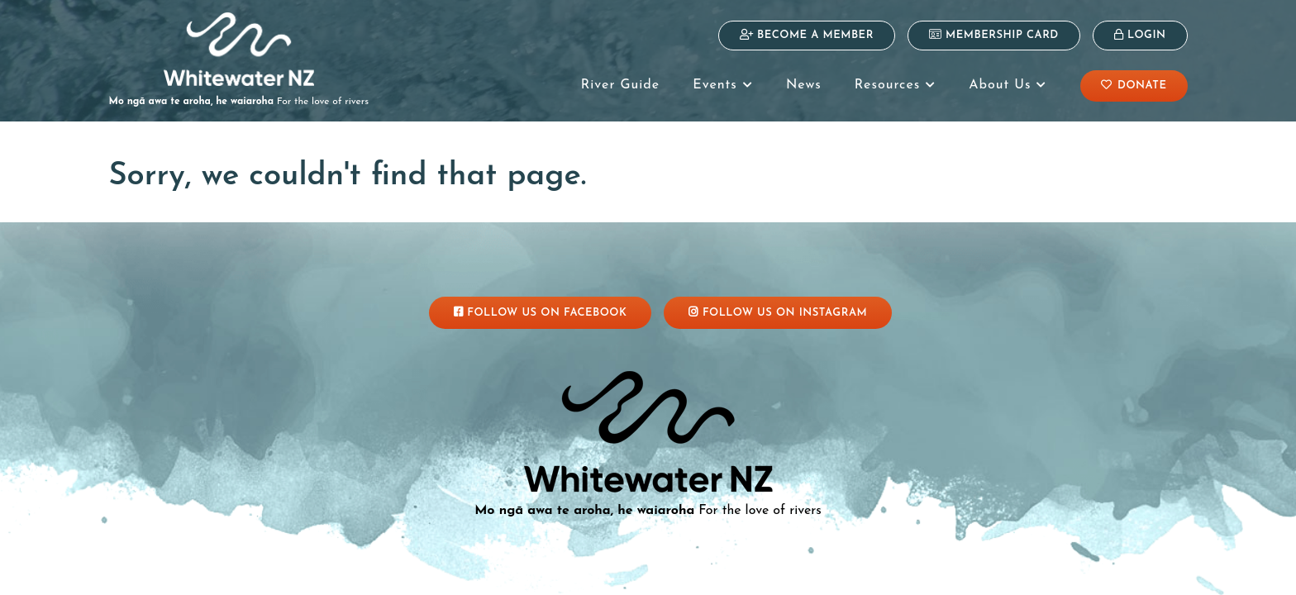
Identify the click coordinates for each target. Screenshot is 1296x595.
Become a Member (807, 34)
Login (1140, 34)
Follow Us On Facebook (540, 312)
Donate (1134, 85)
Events (723, 85)
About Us (1007, 85)
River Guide (620, 85)
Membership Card (994, 34)
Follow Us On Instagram (777, 312)
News (804, 85)
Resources (895, 85)
